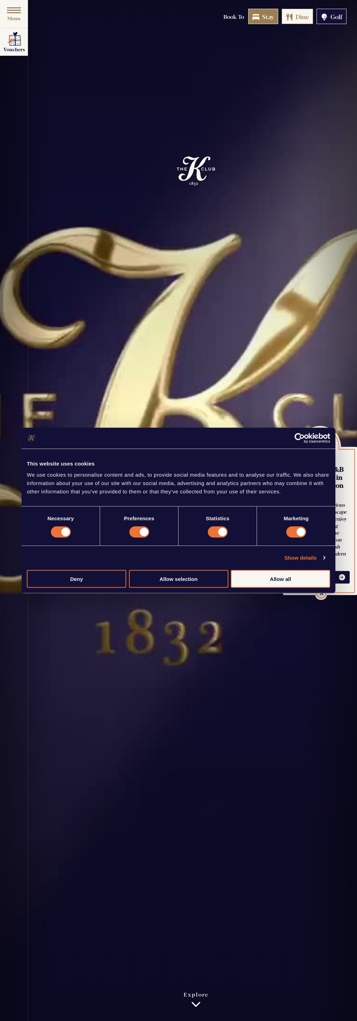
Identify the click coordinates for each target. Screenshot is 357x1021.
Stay (263, 16)
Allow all (280, 579)
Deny (76, 579)
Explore (196, 999)
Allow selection (178, 579)
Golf (331, 16)
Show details (300, 558)
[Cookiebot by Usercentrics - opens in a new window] (299, 438)
